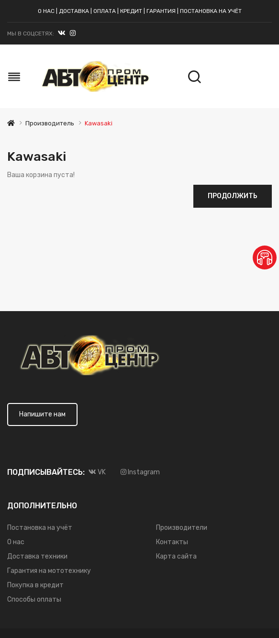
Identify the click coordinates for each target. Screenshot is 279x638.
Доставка (74, 11)
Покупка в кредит (35, 585)
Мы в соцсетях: (30, 33)
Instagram (73, 35)
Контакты (172, 542)
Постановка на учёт (211, 11)
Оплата (104, 11)
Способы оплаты (34, 599)
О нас (46, 11)
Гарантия (161, 11)
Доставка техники (37, 556)
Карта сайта (176, 556)
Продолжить (232, 196)
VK (97, 472)
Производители (181, 528)
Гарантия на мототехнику (49, 571)
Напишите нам (42, 414)
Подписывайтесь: (46, 472)
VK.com (62, 35)
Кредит (131, 11)
